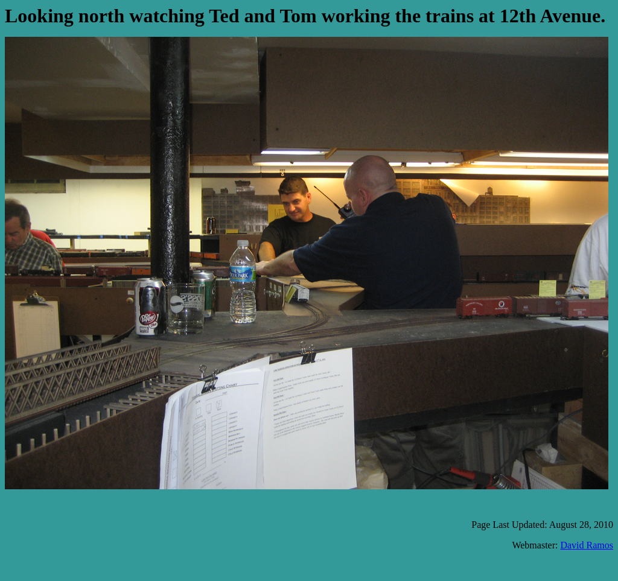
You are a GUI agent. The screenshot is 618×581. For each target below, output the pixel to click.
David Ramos (586, 545)
